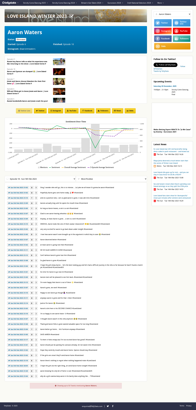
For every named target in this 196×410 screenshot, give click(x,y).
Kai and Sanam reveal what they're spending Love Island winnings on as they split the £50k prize (172, 185)
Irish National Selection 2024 (140, 3)
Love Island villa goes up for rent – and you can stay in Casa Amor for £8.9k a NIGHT (171, 173)
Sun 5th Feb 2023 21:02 (18, 187)
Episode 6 (27, 91)
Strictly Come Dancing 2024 (64, 3)
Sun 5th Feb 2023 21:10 (18, 293)
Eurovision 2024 (115, 3)
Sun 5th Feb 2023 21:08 (18, 260)
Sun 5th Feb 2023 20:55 (18, 366)
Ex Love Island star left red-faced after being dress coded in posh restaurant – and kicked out (171, 150)
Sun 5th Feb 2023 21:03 (18, 308)
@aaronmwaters (27, 49)
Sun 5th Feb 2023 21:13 (18, 255)
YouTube (71, 111)
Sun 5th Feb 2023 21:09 (18, 203)
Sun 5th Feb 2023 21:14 (18, 303)
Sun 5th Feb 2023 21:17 (18, 340)
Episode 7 (26, 81)
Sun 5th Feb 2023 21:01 (18, 272)
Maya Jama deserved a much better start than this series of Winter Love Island (171, 162)
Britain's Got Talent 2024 (92, 3)
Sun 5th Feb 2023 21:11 (18, 250)
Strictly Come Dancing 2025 (35, 3)
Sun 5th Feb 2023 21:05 (18, 208)
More (160, 3)
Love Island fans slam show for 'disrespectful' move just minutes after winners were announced (172, 197)
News (117, 111)
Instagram (55, 111)
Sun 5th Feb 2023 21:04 (18, 266)
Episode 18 (26, 71)
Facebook (87, 111)
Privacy (188, 406)
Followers (103, 111)
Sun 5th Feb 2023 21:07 (18, 213)
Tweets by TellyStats (161, 71)
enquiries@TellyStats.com (92, 406)
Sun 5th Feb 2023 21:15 (18, 198)
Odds (130, 111)
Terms (182, 406)
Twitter (40, 111)
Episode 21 (27, 61)
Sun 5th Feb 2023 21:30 (18, 371)
